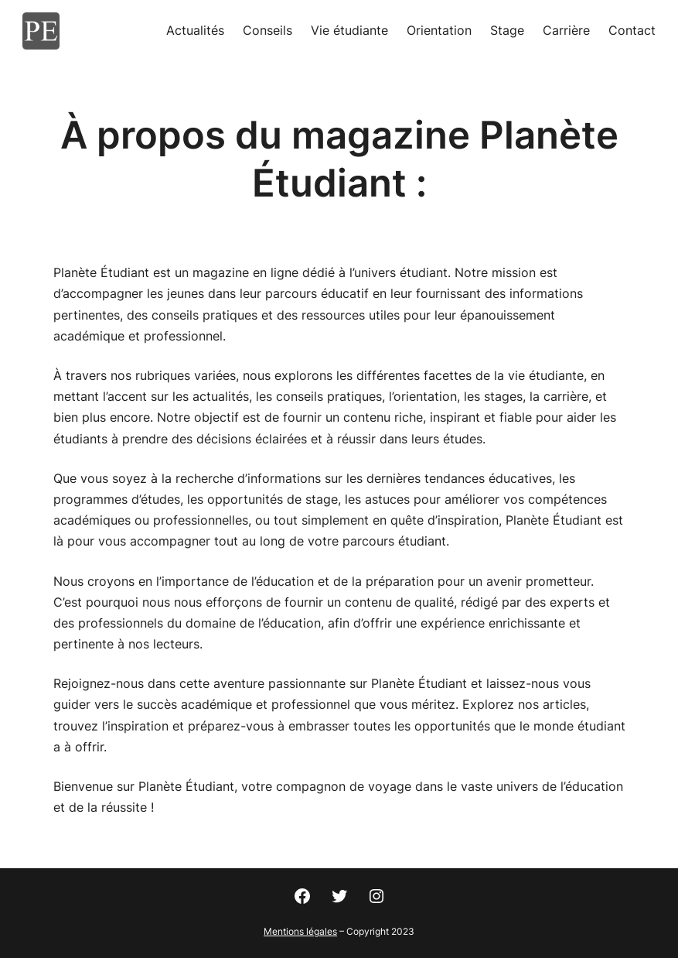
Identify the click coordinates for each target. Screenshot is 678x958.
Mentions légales (300, 931)
